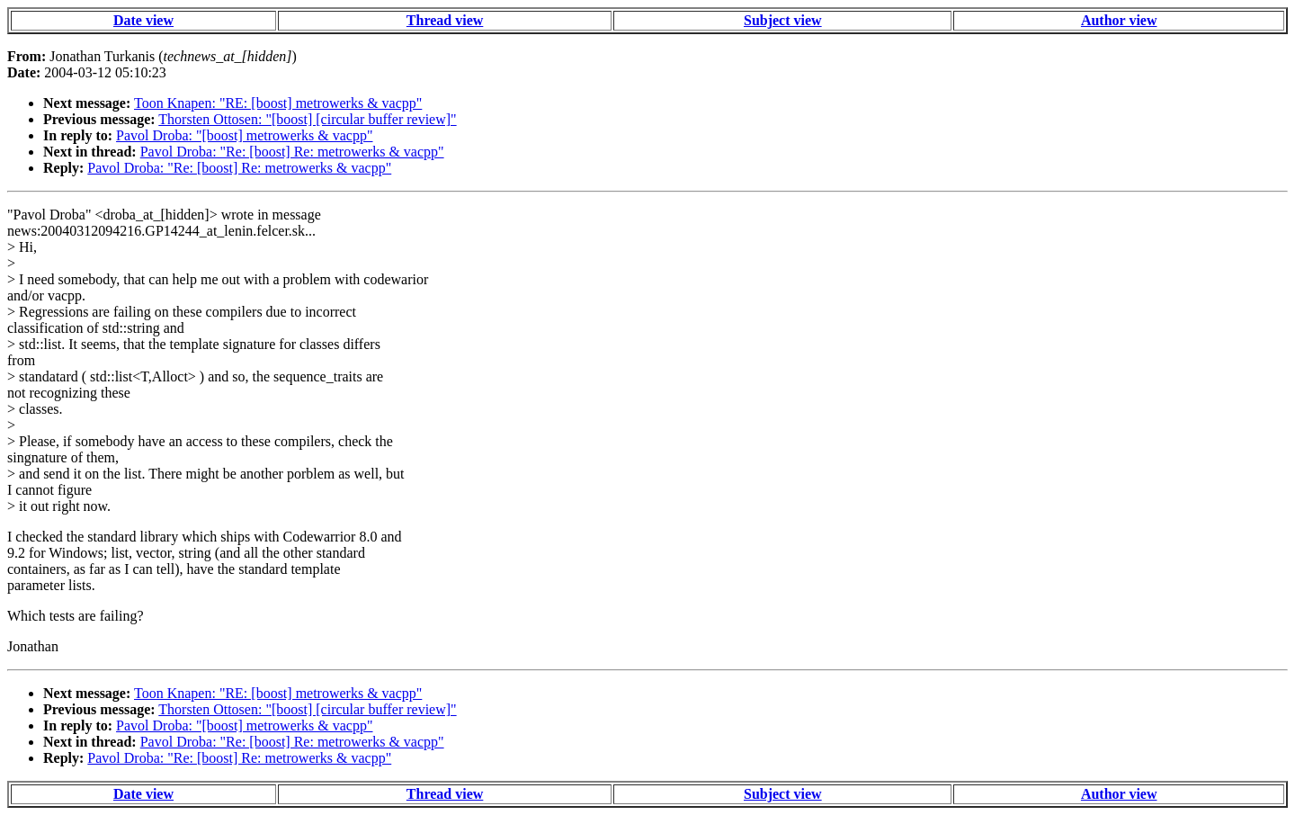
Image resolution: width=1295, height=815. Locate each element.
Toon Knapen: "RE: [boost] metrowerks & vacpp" (278, 103)
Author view (1119, 20)
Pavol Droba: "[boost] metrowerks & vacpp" (244, 135)
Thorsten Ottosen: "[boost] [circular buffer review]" (307, 119)
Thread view (444, 20)
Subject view (783, 20)
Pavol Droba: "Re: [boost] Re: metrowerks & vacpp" (292, 151)
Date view (143, 20)
